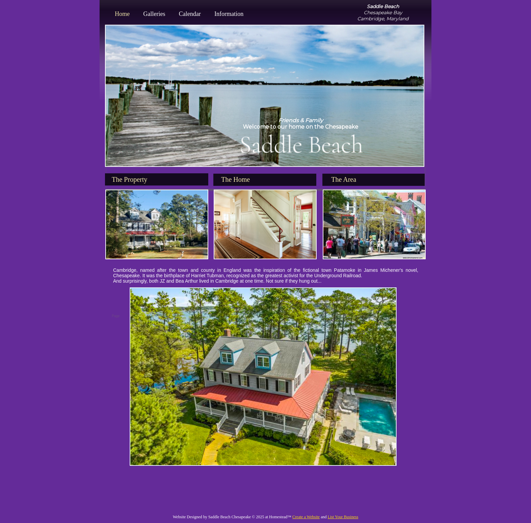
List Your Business (342, 517)
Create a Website (306, 517)
